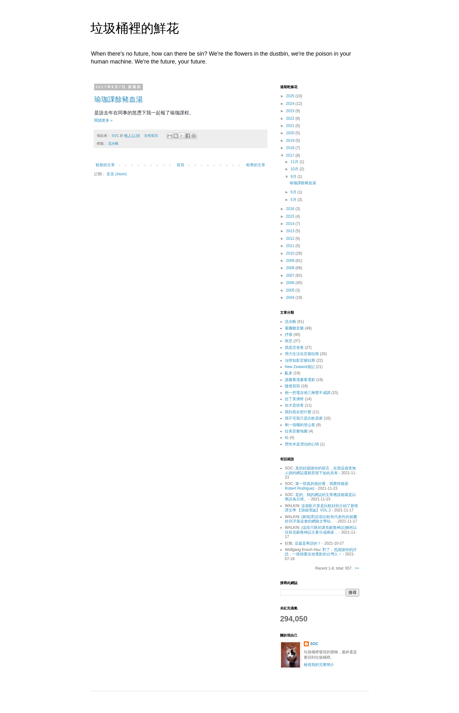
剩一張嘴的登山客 (300, 425)
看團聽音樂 (294, 328)
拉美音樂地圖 (296, 431)
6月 (294, 192)
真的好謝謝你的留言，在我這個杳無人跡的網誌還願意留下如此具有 (320, 470)
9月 (294, 176)
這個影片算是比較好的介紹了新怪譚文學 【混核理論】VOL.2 (321, 508)
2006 (291, 283)
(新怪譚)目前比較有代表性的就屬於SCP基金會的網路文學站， (321, 519)
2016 (291, 209)
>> (357, 568)
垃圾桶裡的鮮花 (134, 28)
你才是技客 (294, 405)
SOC (314, 644)
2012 (291, 238)
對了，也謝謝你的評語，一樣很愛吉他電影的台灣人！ (321, 551)
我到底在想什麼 (298, 412)
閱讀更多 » (103, 120)
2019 (291, 140)
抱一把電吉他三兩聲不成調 (307, 392)
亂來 (288, 373)
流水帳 (113, 143)
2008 (291, 268)
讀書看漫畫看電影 (300, 380)
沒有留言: (152, 135)
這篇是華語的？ (308, 543)
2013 (291, 231)
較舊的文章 (255, 165)
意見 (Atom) (116, 174)
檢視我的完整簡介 (319, 664)
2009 (291, 260)
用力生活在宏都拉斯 (302, 354)
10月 (295, 169)
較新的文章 (105, 165)
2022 (291, 118)
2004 (291, 297)
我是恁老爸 (294, 347)
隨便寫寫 (292, 386)
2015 (291, 216)
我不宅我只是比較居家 (304, 418)
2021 (291, 126)
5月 (294, 199)
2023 (291, 111)
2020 (291, 133)
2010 (291, 253)
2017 (291, 155)
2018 (291, 148)
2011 (291, 246)
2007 (291, 275)
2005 (291, 290)
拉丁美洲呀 (294, 399)
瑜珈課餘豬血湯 (118, 99)
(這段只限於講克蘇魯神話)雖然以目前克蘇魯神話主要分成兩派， (321, 529)
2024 (291, 103)
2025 (291, 96)
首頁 (180, 165)
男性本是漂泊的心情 (302, 444)
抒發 (288, 334)
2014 (291, 223)
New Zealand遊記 (300, 367)
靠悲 (288, 341)
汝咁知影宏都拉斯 (300, 360)
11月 (295, 162)
